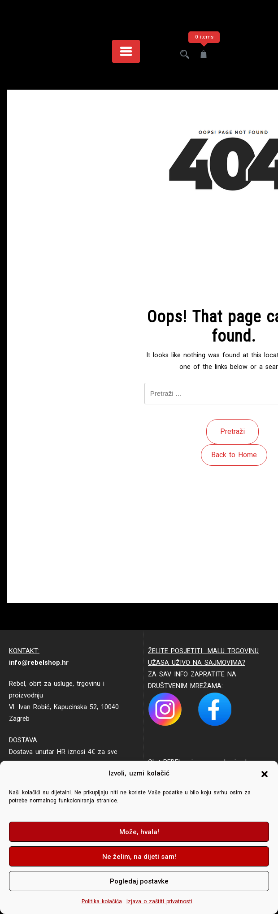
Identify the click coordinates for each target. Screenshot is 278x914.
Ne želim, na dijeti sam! (139, 857)
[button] (264, 773)
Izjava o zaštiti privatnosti (159, 901)
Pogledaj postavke (139, 881)
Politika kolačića (102, 901)
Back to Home (234, 455)
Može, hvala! (139, 832)
